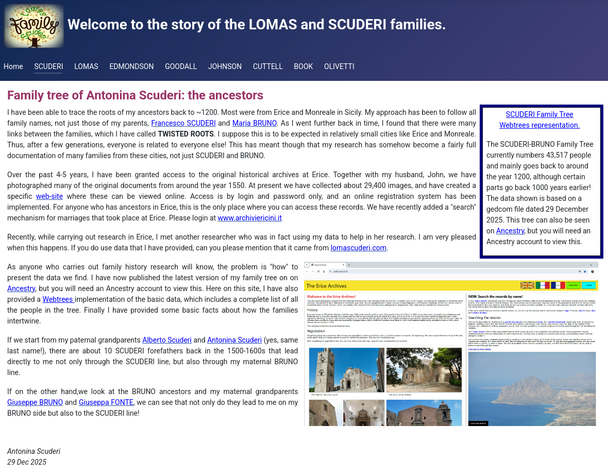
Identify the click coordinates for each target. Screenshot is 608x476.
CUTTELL (268, 66)
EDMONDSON (131, 66)
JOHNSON (225, 66)
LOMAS (86, 66)
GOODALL (181, 66)
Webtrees (58, 299)
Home (13, 66)
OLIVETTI (339, 66)
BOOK (303, 66)
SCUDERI (48, 66)
